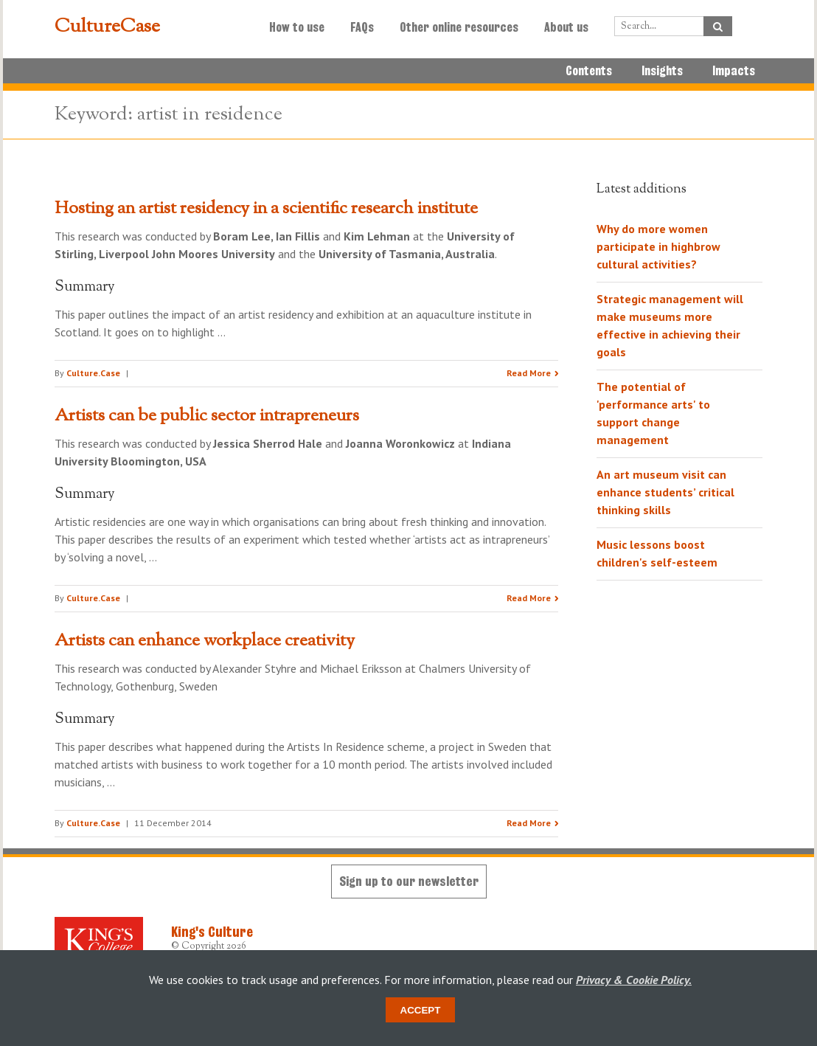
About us (566, 27)
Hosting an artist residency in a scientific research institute (266, 208)
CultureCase (107, 27)
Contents (589, 70)
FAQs (362, 27)
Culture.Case (93, 372)
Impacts (733, 70)
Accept (420, 1010)
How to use (296, 27)
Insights (662, 70)
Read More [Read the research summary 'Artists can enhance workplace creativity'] (529, 822)
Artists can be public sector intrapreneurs (207, 416)
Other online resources (459, 27)
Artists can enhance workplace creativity (205, 641)
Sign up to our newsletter (409, 881)
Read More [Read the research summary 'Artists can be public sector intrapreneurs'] (529, 597)
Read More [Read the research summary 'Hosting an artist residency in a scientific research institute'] (529, 372)
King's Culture (212, 932)
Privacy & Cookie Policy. (634, 980)
